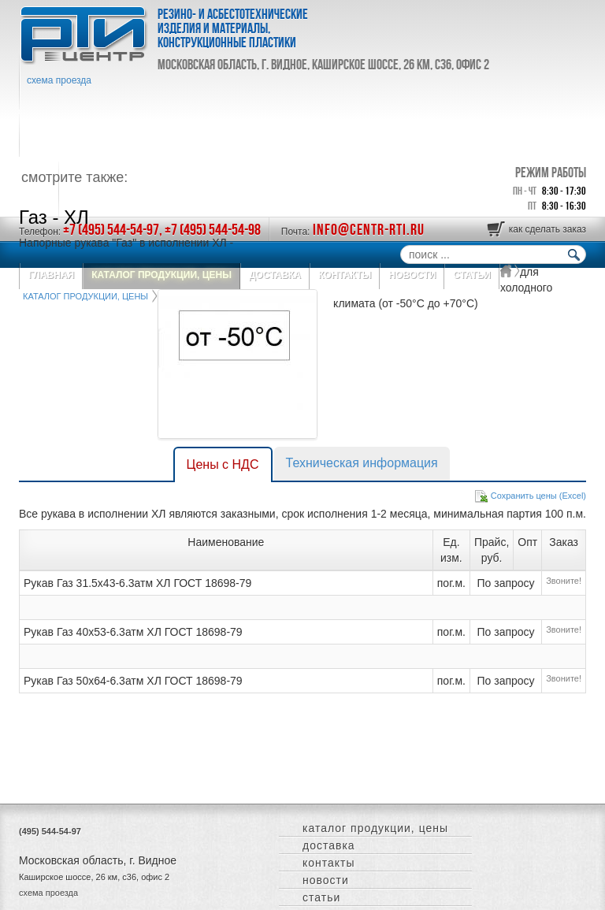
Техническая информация (362, 463)
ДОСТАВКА (328, 845)
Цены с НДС (223, 464)
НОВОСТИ (325, 880)
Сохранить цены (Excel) (538, 495)
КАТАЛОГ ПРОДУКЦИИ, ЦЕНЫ (375, 828)
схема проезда (59, 80)
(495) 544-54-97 (50, 831)
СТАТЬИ (321, 897)
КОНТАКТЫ (328, 862)
